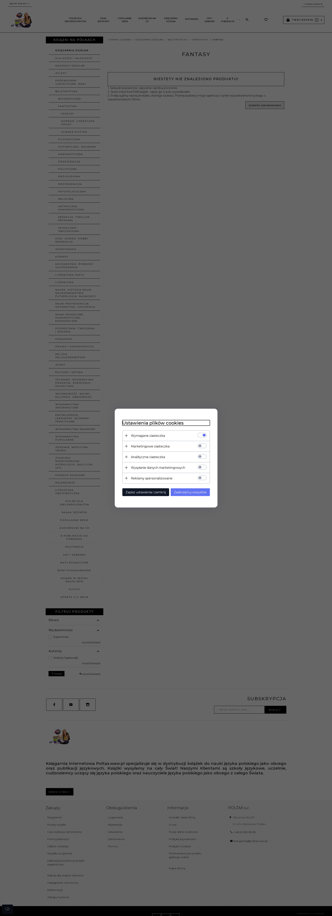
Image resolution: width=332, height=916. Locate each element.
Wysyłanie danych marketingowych (158, 467)
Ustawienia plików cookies (153, 423)
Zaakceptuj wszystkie (190, 492)
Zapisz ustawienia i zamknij (146, 492)
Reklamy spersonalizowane (151, 478)
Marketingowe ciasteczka (150, 446)
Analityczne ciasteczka (148, 457)
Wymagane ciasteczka (148, 435)
